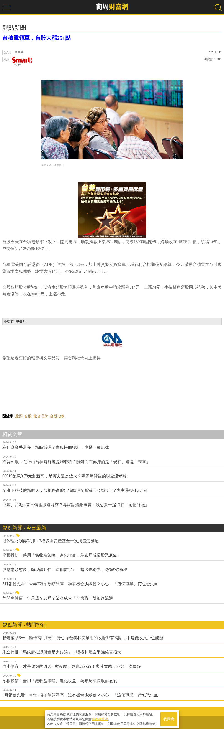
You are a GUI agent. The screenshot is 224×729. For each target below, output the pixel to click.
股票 (19, 416)
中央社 (22, 61)
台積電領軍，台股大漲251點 (36, 38)
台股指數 (57, 416)
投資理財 (40, 416)
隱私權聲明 (100, 718)
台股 (28, 416)
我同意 (168, 718)
